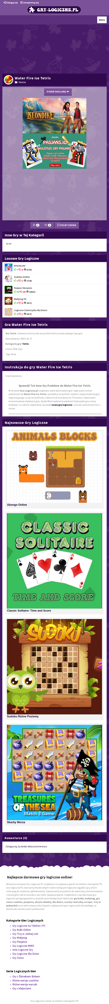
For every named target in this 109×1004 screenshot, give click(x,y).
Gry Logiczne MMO (23, 946)
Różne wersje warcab (24, 984)
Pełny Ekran (66, 225)
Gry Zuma (18, 957)
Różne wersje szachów (25, 980)
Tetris (20, 82)
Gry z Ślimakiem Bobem (26, 976)
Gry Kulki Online (21, 929)
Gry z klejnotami (21, 988)
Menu (103, 20)
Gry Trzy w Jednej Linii (25, 934)
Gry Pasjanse (19, 941)
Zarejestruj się (29, 2)
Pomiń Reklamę (58, 91)
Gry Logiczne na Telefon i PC (28, 925)
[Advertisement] (54, 48)
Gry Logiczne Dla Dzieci (25, 953)
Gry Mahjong (19, 937)
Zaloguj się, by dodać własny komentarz (26, 846)
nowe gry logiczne (62, 404)
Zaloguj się (11, 2)
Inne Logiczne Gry (22, 949)
